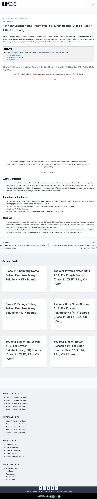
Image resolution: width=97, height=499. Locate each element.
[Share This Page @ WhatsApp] (53, 496)
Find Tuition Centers (13, 450)
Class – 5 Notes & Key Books (16, 427)
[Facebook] (40, 488)
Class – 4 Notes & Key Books (16, 430)
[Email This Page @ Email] (59, 496)
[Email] (52, 488)
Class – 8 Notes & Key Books (16, 409)
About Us (28, 491)
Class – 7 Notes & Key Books (16, 421)
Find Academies (11, 453)
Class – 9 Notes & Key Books (16, 406)
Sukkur (33, 42)
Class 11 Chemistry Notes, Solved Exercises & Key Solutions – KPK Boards (23, 275)
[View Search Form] (86, 4)
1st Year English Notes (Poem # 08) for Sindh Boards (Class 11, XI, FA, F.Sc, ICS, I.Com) (73, 245)
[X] (44, 488)
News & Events (11, 480)
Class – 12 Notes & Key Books (16, 397)
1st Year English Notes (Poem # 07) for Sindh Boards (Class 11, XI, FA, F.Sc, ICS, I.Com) (23, 245)
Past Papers (10, 471)
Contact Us (68, 491)
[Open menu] (93, 3)
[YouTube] (48, 488)
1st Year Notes (8, 21)
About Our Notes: (14, 55)
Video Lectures (11, 474)
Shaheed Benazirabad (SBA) (53, 42)
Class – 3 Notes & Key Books (16, 433)
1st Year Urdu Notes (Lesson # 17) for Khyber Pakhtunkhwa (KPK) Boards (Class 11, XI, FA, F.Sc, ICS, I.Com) (72, 312)
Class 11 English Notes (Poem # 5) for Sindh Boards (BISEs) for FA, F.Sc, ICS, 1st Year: (37, 53)
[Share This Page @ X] (56, 496)
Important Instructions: (16, 57)
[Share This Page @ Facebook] (50, 496)
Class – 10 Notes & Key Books (16, 403)
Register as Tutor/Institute (15, 456)
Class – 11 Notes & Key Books (16, 400)
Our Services (10, 477)
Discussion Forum (12, 468)
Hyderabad (26, 42)
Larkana (39, 42)
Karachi (19, 42)
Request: (12, 60)
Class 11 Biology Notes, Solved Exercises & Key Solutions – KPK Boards (21, 308)
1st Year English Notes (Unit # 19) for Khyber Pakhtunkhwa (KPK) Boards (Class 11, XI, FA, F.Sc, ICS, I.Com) (23, 350)
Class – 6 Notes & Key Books (16, 424)
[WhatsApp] (56, 488)
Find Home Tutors (12, 445)
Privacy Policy (38, 491)
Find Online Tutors (12, 447)
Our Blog (59, 491)
